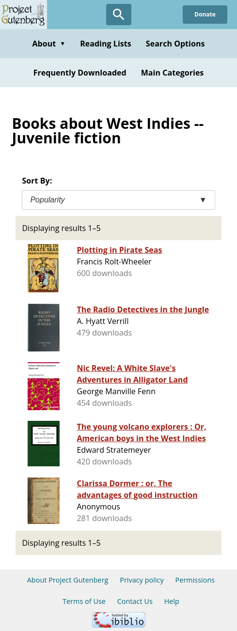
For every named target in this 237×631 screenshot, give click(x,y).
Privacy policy (142, 580)
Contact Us (135, 601)
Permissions (195, 580)
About (48, 43)
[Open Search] (118, 14)
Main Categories (172, 72)
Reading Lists (105, 43)
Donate (205, 14)
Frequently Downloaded (79, 72)
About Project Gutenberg (68, 580)
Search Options (175, 43)
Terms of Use (84, 601)
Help (171, 601)
